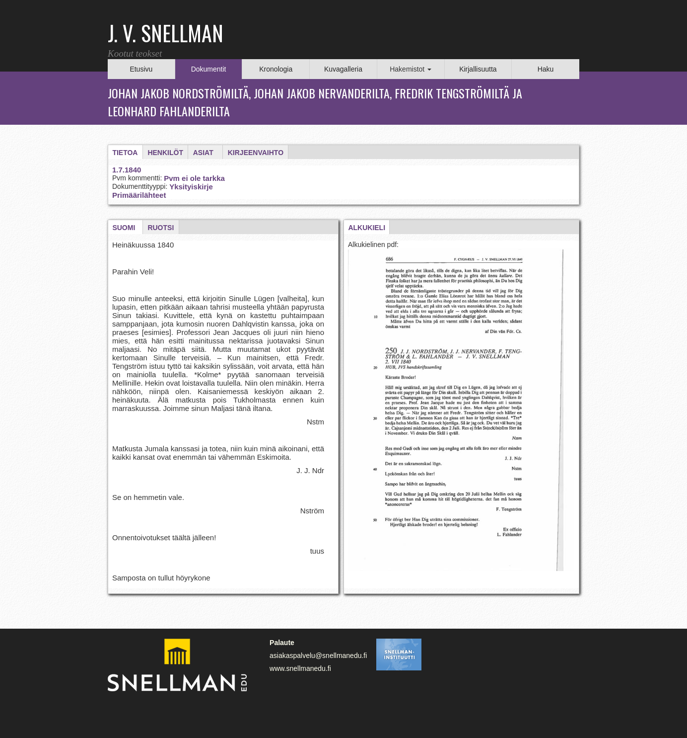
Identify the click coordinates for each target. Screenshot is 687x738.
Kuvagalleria (343, 69)
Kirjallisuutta (477, 69)
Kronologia (275, 69)
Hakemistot (410, 69)
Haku (546, 69)
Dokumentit (208, 69)
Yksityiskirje (191, 186)
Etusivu (141, 69)
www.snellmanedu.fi (300, 668)
